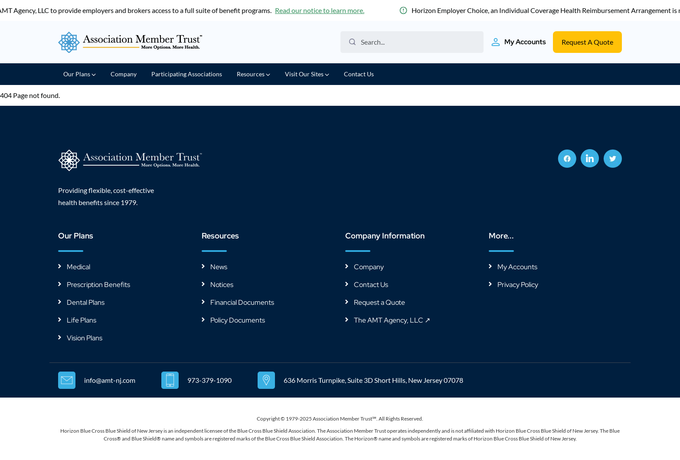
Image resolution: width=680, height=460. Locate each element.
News (218, 266)
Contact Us (359, 74)
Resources (253, 74)
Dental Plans (86, 302)
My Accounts (517, 266)
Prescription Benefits (98, 284)
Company (124, 74)
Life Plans (81, 320)
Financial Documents (242, 302)
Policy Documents (237, 320)
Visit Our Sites (307, 74)
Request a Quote (379, 302)
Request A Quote (587, 42)
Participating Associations (186, 74)
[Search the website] (415, 42)
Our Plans (79, 74)
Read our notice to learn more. (328, 10)
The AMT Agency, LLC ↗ (392, 320)
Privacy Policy (517, 284)
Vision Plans (84, 338)
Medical (78, 266)
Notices (221, 284)
